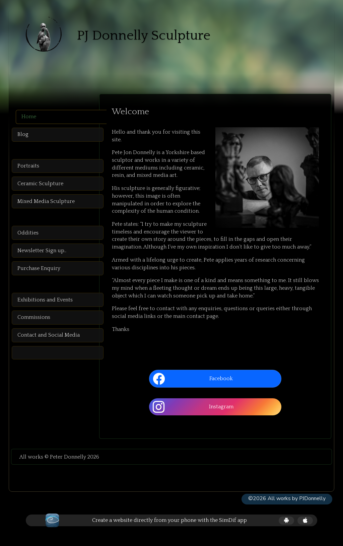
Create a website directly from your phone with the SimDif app (169, 528)
